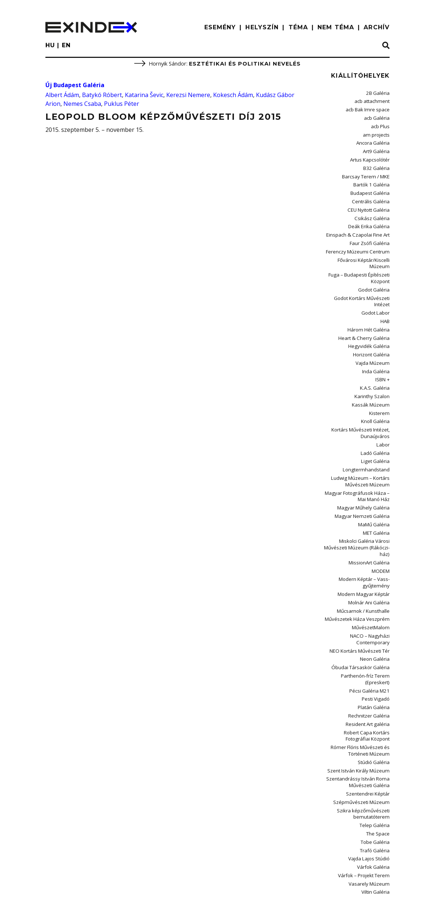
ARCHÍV (377, 27)
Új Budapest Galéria (74, 85)
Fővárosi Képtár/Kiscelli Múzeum (356, 246)
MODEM (381, 519)
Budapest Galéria (371, 185)
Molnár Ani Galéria (370, 548)
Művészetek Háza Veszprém (361, 563)
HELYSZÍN (262, 27)
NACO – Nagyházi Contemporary (371, 582)
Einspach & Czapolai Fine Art (360, 223)
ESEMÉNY (220, 27)
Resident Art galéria (369, 659)
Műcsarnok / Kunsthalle (366, 556)
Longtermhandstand (368, 427)
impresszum (68, 884)
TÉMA (298, 27)
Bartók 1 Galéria (373, 177)
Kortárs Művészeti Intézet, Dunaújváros (363, 393)
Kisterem (380, 375)
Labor (383, 404)
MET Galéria (377, 484)
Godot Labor (376, 282)
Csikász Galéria (374, 208)
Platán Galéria (375, 644)
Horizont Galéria (372, 321)
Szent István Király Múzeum (362, 702)
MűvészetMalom (373, 571)
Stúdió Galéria (375, 694)
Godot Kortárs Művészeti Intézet (356, 275)
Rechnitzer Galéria (371, 652)
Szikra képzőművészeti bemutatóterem (366, 741)
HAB (385, 290)
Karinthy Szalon (374, 359)
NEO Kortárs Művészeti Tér (362, 592)
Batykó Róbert (102, 95)
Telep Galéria (376, 752)
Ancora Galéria (374, 139)
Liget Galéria (377, 419)
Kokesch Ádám (233, 95)
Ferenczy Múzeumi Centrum (361, 239)
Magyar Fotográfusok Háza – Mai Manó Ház (360, 451)
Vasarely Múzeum (371, 806)
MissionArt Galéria (371, 511)
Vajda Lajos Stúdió (371, 782)
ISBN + (383, 344)
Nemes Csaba (82, 104)
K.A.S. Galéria (376, 352)
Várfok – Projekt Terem (366, 798)
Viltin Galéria (377, 813)
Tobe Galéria (376, 767)
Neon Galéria (376, 600)
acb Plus (381, 123)
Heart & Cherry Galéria (366, 306)
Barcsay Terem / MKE (368, 169)
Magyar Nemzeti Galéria (365, 469)
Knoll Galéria (376, 382)
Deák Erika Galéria (371, 215)
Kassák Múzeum (373, 367)
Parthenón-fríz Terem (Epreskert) (367, 618)
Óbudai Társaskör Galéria (363, 607)
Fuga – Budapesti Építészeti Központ (361, 257)
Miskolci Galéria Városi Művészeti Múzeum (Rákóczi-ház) (360, 498)
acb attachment (373, 100)
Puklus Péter (121, 104)
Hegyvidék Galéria (371, 313)
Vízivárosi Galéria (372, 829)
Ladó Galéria (376, 411)
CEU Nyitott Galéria (370, 200)
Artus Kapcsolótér (371, 154)
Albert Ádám (62, 95)
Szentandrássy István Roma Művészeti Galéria (361, 713)
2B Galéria (379, 93)
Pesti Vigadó (377, 636)
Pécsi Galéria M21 (371, 629)
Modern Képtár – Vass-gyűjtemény (366, 530)
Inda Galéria (377, 336)
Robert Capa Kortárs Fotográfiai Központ (356, 670)
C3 (387, 883)
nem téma (335, 27)
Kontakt (111, 884)
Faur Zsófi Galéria (371, 231)
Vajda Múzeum (374, 329)
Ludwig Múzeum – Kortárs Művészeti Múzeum (363, 437)
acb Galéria (378, 115)
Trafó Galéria (376, 775)
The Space (379, 759)
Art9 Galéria (377, 146)
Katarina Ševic (144, 95)
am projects (377, 131)
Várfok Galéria (375, 790)
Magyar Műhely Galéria (366, 461)
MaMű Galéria (375, 477)
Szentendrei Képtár (370, 723)
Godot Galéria (375, 267)
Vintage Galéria (374, 821)
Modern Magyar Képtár (366, 540)
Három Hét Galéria (370, 298)
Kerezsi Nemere (188, 95)
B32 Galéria (377, 162)
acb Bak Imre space (369, 108)
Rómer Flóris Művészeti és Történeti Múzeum (363, 684)
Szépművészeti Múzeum (365, 731)
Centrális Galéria (372, 192)
